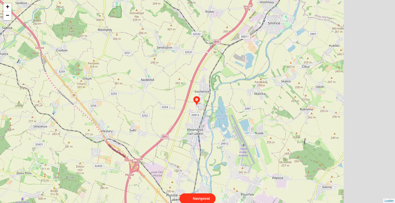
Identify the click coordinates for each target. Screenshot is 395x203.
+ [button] (7, 7)
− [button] (7, 16)
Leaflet (389, 195)
